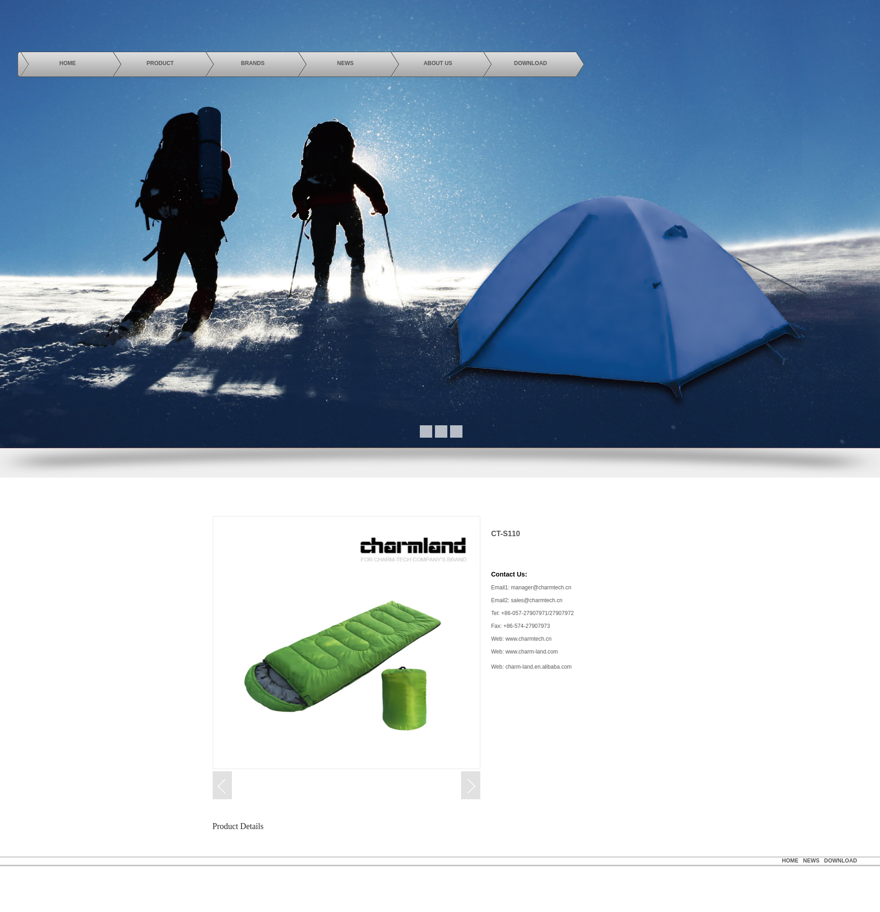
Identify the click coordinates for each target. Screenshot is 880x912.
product (160, 63)
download (530, 63)
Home (68, 63)
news (345, 63)
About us (438, 63)
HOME (790, 860)
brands (252, 63)
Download (840, 860)
